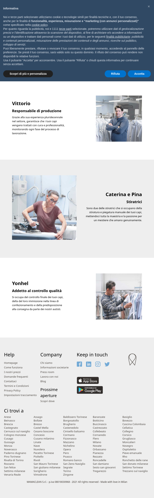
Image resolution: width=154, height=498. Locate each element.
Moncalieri (128, 442)
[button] (149, 6)
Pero (66, 453)
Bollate (38, 420)
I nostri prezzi (12, 372)
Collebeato (99, 431)
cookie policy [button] (40, 24)
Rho (124, 456)
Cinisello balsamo (74, 431)
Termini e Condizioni (16, 386)
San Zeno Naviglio (74, 464)
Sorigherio (40, 471)
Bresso (38, 424)
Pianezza (98, 453)
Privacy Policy (12, 390)
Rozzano (9, 464)
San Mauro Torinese (46, 464)
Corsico (126, 435)
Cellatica (127, 427)
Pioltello (39, 456)
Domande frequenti (16, 376)
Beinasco (9, 420)
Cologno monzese (15, 435)
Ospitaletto (129, 449)
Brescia (8, 424)
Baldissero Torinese (75, 417)
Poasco (67, 456)
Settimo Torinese (132, 467)
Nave (37, 446)
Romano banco (72, 460)
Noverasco (10, 449)
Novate (97, 446)
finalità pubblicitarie (118, 36)
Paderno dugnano (15, 453)
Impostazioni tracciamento (20, 395)
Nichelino (69, 446)
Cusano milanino (44, 438)
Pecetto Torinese (44, 453)
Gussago (9, 442)
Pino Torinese (12, 456)
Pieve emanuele (132, 453)
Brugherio (69, 424)
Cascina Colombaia (133, 424)
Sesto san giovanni (104, 467)
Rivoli (37, 460)
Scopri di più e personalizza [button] (28, 73)
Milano (97, 442)
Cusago (8, 438)
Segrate (68, 467)
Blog (43, 381)
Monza (8, 446)
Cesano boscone (44, 431)
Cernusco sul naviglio (17, 431)
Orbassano (99, 449)
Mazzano (68, 442)
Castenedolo (70, 427)
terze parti (65, 28)
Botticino (98, 420)
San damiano (101, 464)
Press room (47, 372)
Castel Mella (41, 427)
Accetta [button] (139, 73)
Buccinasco (99, 424)
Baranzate (99, 417)
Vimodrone (40, 474)
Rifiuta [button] (115, 73)
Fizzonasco (69, 438)
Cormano (69, 435)
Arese (7, 417)
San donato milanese (135, 464)
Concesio (39, 435)
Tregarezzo (99, 471)
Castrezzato (100, 427)
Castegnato (11, 427)
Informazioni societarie (54, 367)
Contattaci (10, 381)
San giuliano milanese (47, 467)
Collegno (127, 431)
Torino (67, 471)
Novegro (127, 446)
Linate (37, 442)
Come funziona (13, 367)
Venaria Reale (12, 474)
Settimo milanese (14, 471)
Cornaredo (99, 435)
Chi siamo (46, 363)
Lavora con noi (49, 376)
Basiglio (127, 417)
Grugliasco (128, 438)
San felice (10, 467)
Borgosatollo (71, 420)
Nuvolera (39, 449)
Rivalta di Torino (14, 460)
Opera (67, 449)
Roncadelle (99, 460)
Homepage (11, 363)
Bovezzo (127, 420)
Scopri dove (47, 401)
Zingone (68, 474)
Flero (96, 438)
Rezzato (97, 456)
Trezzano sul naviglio (135, 471)
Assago (38, 417)
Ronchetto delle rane (135, 460)
